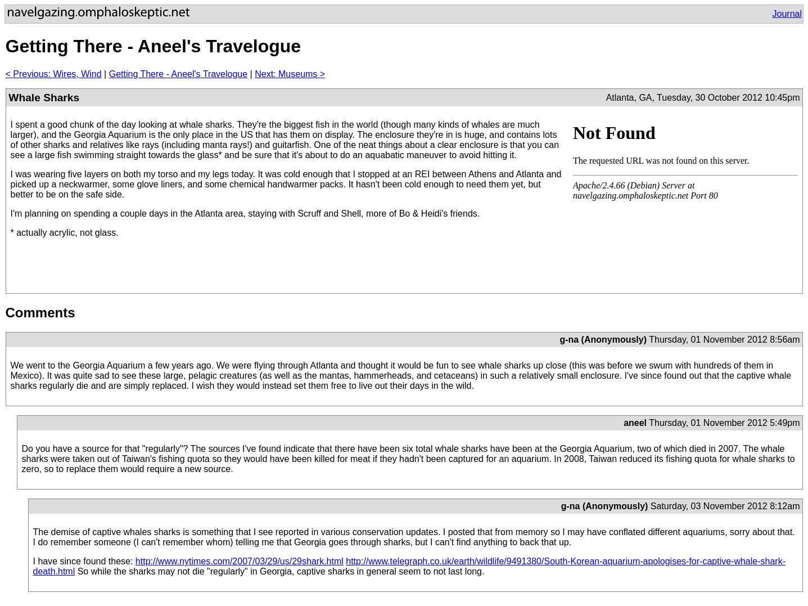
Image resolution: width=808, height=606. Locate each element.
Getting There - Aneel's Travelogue (178, 74)
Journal (787, 14)
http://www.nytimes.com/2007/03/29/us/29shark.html (240, 561)
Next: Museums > (290, 74)
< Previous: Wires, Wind (54, 74)
